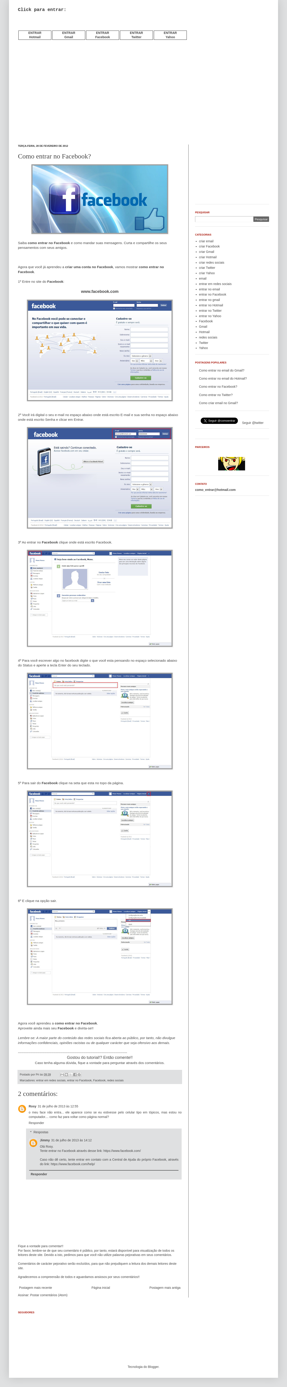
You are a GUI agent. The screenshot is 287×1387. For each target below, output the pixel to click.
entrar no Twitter (210, 310)
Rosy (32, 1106)
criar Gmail (206, 252)
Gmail (203, 326)
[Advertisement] (70, 27)
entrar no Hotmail (211, 305)
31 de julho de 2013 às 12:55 (58, 1106)
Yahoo (203, 348)
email (203, 278)
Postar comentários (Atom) (48, 1295)
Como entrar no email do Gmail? (221, 370)
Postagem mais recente (35, 1287)
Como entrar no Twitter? (216, 395)
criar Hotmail (208, 257)
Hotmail (204, 332)
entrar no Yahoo (210, 316)
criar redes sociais (211, 262)
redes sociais (115, 1080)
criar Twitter (207, 267)
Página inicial (100, 1287)
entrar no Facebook (79, 1080)
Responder (36, 1123)
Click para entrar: (42, 9)
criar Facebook (209, 246)
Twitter (203, 343)
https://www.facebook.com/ (122, 1151)
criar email (206, 241)
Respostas (40, 1132)
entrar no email (209, 289)
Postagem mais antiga (164, 1287)
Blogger (153, 1367)
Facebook (99, 1080)
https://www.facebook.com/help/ (73, 1164)
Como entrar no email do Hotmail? (223, 378)
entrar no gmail (209, 300)
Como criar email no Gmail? (218, 403)
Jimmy (45, 1140)
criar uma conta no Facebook (89, 267)
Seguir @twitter (253, 423)
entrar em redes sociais (51, 1080)
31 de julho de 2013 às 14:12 (71, 1140)
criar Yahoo (207, 273)
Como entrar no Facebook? (218, 386)
